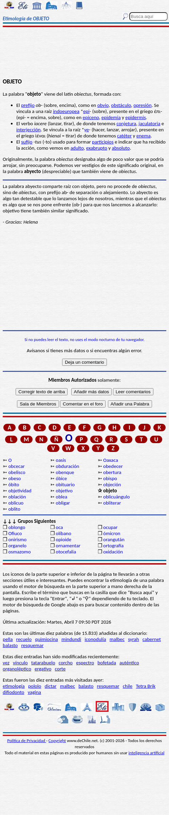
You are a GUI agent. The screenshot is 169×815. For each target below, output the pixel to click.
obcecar (16, 466)
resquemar (32, 645)
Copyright (57, 740)
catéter (124, 136)
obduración (67, 466)
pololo (34, 686)
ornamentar (68, 546)
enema (143, 136)
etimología (14, 686)
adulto (77, 148)
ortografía (113, 546)
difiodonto (13, 692)
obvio (103, 105)
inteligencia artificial (147, 752)
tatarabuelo (43, 663)
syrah (133, 639)
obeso (14, 478)
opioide (63, 539)
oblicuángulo (116, 497)
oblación (17, 497)
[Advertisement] (84, 53)
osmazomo (19, 552)
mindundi (71, 639)
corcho (66, 663)
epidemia (111, 117)
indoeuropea (66, 111)
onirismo (17, 539)
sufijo (26, 142)
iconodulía (95, 639)
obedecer (113, 466)
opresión (142, 105)
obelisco (16, 472)
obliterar (112, 503)
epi (86, 111)
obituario (65, 484)
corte (60, 669)
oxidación (113, 552)
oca (59, 527)
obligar (63, 503)
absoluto (121, 148)
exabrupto (96, 148)
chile (128, 686)
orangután (114, 539)
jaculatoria (149, 123)
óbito (13, 484)
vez (6, 663)
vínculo (20, 663)
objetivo (64, 491)
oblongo (16, 527)
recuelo (24, 639)
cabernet (152, 639)
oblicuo (15, 503)
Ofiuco (15, 533)
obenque (65, 472)
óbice (61, 478)
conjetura (126, 123)
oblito (14, 509)
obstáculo (121, 105)
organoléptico (17, 669)
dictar (51, 686)
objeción (112, 484)
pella (8, 639)
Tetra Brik (145, 686)
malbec (117, 639)
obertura (112, 472)
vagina (34, 692)
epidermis (135, 117)
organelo (17, 546)
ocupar (110, 527)
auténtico (129, 663)
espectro (85, 663)
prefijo (28, 105)
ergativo (43, 669)
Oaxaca (110, 460)
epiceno (91, 117)
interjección (28, 130)
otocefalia (66, 552)
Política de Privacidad (26, 740)
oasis (61, 460)
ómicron (111, 533)
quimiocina (46, 639)
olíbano (63, 533)
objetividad (19, 491)
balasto (10, 645)
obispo (110, 478)
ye (86, 130)
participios (103, 142)
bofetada (106, 663)
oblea (61, 497)
